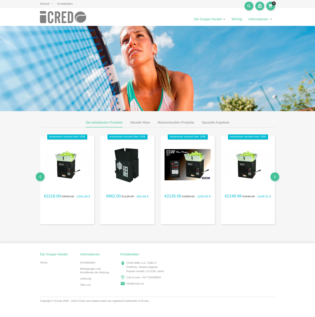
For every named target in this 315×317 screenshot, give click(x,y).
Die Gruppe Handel (208, 19)
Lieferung (85, 278)
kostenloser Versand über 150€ (67, 136)
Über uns (85, 284)
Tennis (44, 262)
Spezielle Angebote (215, 122)
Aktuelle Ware (140, 122)
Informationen (258, 19)
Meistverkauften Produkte (176, 122)
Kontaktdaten (65, 3)
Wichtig (237, 19)
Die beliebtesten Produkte (104, 122)
